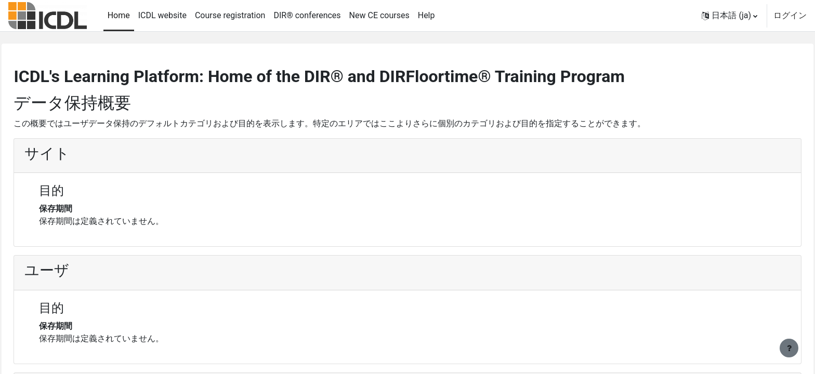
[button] (729, 15)
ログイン (790, 15)
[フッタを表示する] (789, 348)
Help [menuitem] (426, 15)
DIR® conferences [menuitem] (306, 15)
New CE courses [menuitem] (379, 15)
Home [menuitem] (119, 15)
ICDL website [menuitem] (162, 15)
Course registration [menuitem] (230, 15)
